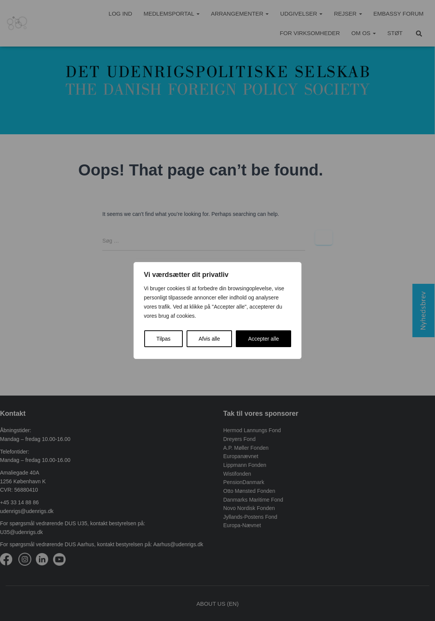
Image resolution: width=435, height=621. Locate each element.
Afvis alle (209, 339)
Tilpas (163, 339)
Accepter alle (263, 339)
